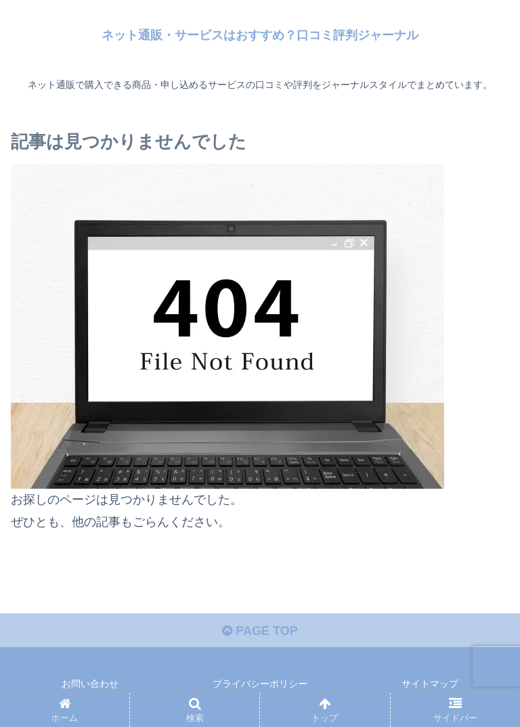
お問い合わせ (90, 683)
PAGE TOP (259, 631)
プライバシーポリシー (260, 683)
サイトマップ (430, 683)
